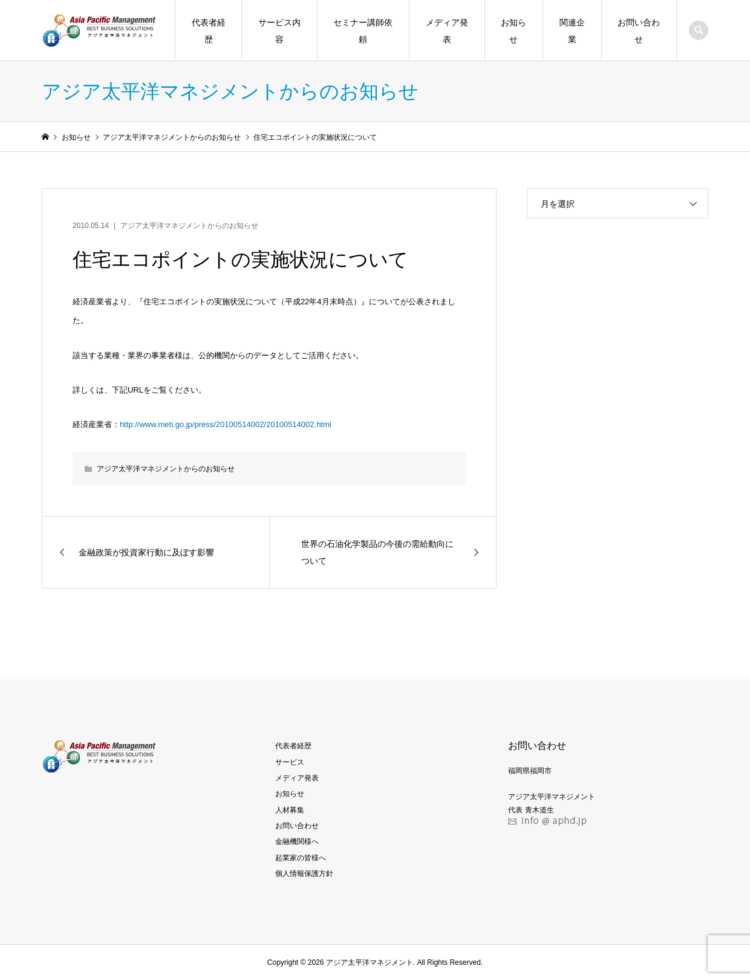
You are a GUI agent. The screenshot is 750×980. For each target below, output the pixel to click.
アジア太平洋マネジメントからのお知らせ (189, 225)
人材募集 (289, 810)
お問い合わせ (639, 31)
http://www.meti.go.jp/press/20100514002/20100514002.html (225, 424)
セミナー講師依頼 (363, 31)
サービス (289, 762)
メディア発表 (447, 31)
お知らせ (513, 31)
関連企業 (572, 31)
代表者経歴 (209, 31)
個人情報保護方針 (304, 873)
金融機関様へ (297, 841)
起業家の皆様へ (300, 858)
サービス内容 (279, 31)
